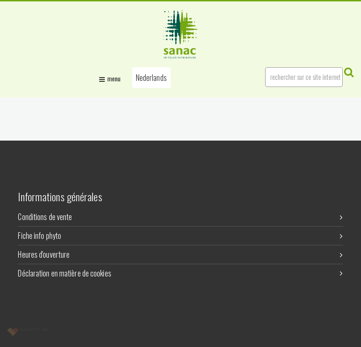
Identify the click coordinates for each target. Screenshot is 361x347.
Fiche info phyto (180, 235)
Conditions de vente (180, 216)
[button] (151, 77)
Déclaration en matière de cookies (180, 273)
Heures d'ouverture (180, 254)
